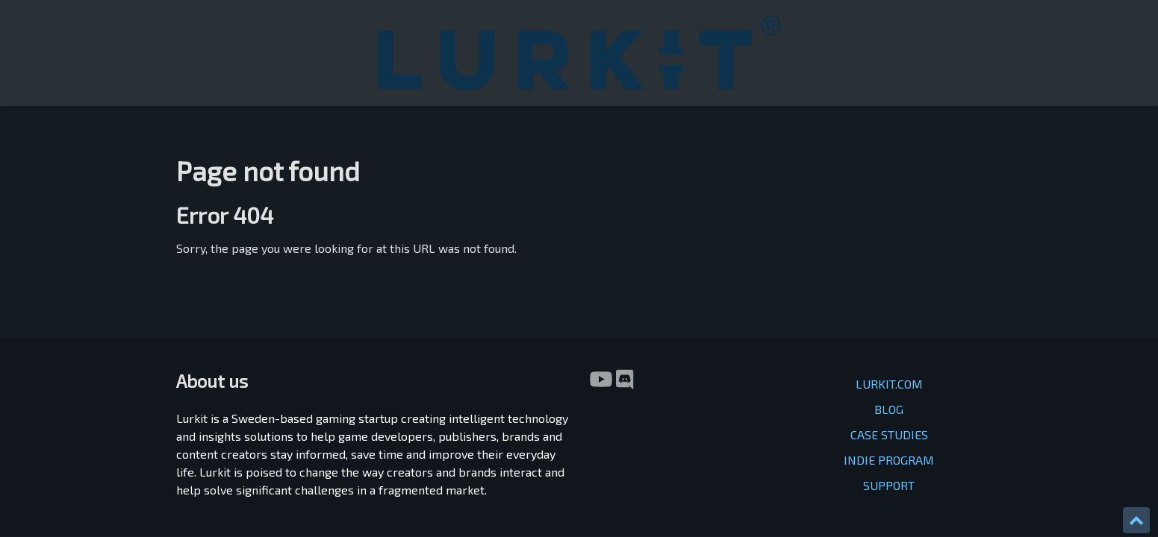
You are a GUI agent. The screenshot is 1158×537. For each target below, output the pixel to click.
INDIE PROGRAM (889, 325)
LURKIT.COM (889, 249)
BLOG (888, 275)
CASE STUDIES (889, 300)
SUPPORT (889, 351)
